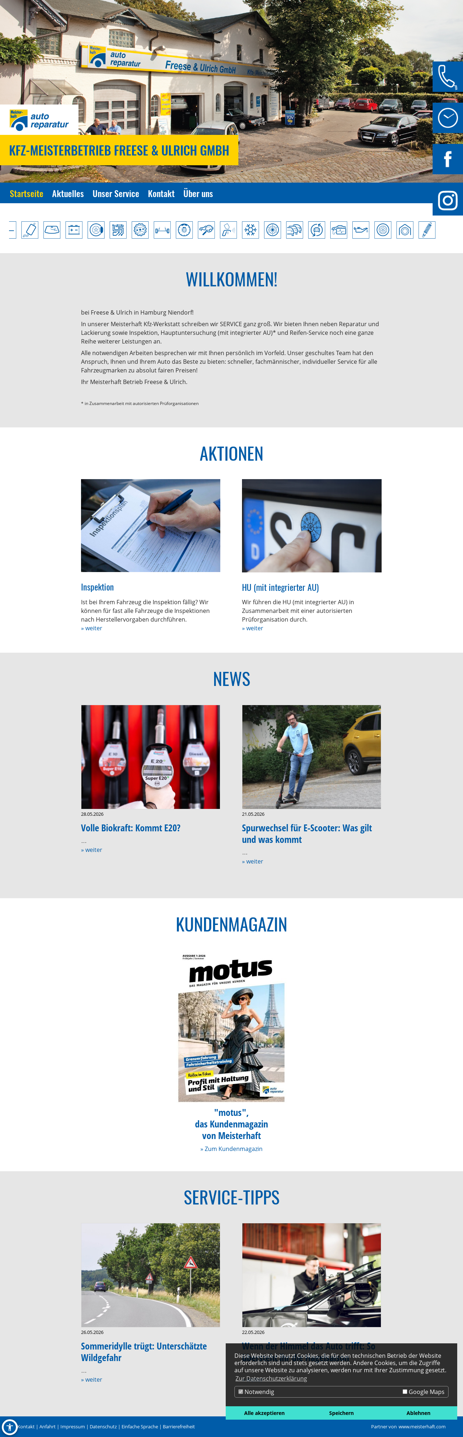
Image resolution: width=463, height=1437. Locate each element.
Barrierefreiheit (179, 1426)
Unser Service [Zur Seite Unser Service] (116, 193)
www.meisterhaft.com (422, 1426)
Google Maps (424, 1392)
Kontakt (26, 1426)
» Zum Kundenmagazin (231, 1149)
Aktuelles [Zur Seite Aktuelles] (68, 193)
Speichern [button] (341, 1413)
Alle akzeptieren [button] (264, 1413)
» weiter (91, 628)
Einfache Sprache (140, 1426)
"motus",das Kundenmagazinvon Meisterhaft (231, 1124)
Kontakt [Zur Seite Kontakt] (161, 193)
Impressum (72, 1426)
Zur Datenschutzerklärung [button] (271, 1378)
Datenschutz (103, 1426)
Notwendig (256, 1392)
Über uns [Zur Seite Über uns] (198, 193)
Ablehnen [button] (418, 1413)
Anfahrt (47, 1426)
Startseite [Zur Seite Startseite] (26, 193)
